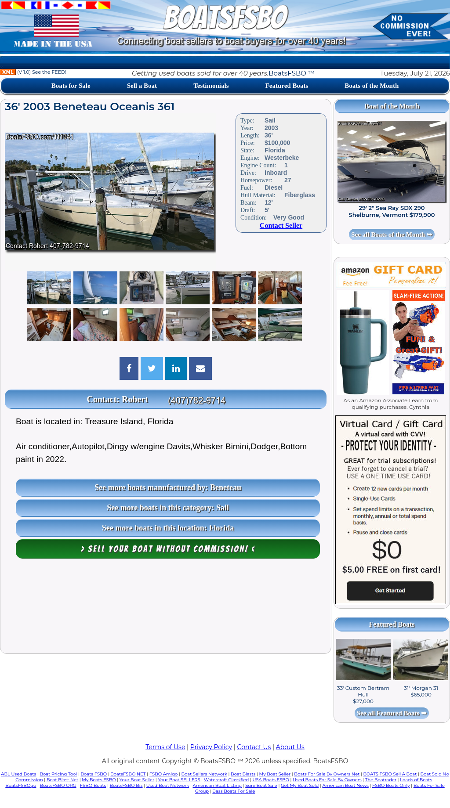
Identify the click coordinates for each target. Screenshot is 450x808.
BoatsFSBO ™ (292, 73)
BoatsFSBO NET (127, 774)
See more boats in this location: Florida (168, 527)
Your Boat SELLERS (179, 780)
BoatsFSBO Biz (126, 785)
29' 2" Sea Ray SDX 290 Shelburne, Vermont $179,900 (392, 211)
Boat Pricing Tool (58, 774)
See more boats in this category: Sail (168, 507)
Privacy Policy (211, 747)
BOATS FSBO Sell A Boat (390, 774)
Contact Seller (281, 225)
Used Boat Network (167, 785)
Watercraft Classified (226, 780)
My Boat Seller (275, 774)
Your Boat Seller (137, 780)
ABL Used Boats (18, 774)
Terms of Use (165, 747)
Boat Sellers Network (204, 774)
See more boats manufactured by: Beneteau (167, 487)
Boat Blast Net (62, 780)
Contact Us (254, 747)
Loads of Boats (416, 780)
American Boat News (345, 785)
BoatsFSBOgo (20, 785)
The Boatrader (380, 780)
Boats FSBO (94, 774)
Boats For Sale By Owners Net (326, 774)
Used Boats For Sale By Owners (327, 780)
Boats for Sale (71, 85)
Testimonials (211, 85)
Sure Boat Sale (261, 785)
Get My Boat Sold (300, 785)
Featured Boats (286, 85)
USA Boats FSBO (271, 780)
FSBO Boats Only (391, 785)
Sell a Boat (142, 85)
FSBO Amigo (163, 774)
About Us (290, 747)
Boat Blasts (243, 774)
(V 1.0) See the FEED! (33, 72)
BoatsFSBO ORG (58, 785)
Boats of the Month (372, 85)
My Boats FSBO (99, 780)
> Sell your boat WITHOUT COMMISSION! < (168, 549)
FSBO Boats (93, 785)
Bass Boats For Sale (233, 791)
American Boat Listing (217, 785)
